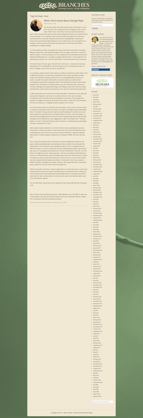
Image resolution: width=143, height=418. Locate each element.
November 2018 (97, 250)
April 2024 (96, 130)
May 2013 (95, 315)
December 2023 (97, 139)
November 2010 (97, 366)
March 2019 (96, 243)
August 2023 (96, 146)
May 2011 (95, 352)
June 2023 (96, 150)
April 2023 (96, 155)
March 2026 (96, 102)
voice (61, 202)
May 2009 (95, 389)
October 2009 (97, 380)
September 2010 (97, 371)
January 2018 (96, 255)
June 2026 (96, 95)
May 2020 (95, 227)
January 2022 (96, 190)
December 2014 (97, 285)
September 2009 (97, 382)
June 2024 (96, 125)
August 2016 (96, 273)
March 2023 (96, 157)
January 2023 (96, 162)
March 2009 (96, 394)
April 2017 (96, 262)
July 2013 (95, 310)
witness (65, 202)
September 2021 (97, 197)
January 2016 (96, 276)
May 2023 (95, 153)
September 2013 (97, 306)
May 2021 (95, 201)
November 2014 (97, 287)
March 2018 (96, 252)
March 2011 (96, 357)
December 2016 (97, 271)
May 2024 (95, 127)
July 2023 (95, 148)
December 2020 (97, 213)
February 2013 (97, 320)
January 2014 (96, 299)
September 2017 (97, 259)
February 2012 (97, 343)
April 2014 (96, 294)
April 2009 (96, 391)
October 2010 (97, 368)
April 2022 (96, 183)
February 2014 (97, 296)
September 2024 (97, 120)
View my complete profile (98, 66)
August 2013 (96, 308)
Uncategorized (56, 202)
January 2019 (96, 248)
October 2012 (97, 329)
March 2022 (96, 185)
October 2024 (97, 118)
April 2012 (96, 338)
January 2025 (96, 111)
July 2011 (95, 350)
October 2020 (97, 218)
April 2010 (96, 378)
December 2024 (97, 113)
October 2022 (97, 169)
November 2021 (97, 194)
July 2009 (95, 384)
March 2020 (96, 231)
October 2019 (97, 238)
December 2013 (97, 301)
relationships (48, 202)
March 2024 (96, 132)
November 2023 (97, 141)
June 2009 (96, 387)
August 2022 (96, 174)
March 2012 (96, 340)
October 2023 (97, 143)
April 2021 (96, 204)
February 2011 (97, 359)
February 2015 (97, 282)
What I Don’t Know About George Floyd (63, 20)
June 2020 (96, 225)
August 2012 (96, 333)
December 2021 (97, 192)
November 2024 (97, 116)
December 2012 (97, 324)
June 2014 (96, 292)
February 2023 (97, 160)
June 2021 (96, 199)
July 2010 (95, 373)
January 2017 (96, 269)
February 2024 (97, 134)
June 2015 (96, 280)
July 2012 (95, 336)
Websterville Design (86, 413)
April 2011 (96, 354)
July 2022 (95, 176)
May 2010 (95, 375)
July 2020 (95, 222)
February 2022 (97, 188)
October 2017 (97, 257)
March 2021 (96, 206)
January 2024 (96, 137)
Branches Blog (40, 202)
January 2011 (96, 361)
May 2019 (95, 241)
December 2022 (97, 164)
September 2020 (97, 220)
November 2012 (97, 327)
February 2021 (97, 208)
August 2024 (96, 123)
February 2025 (97, 109)
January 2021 (96, 211)
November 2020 (97, 215)
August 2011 (96, 347)
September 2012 (97, 331)
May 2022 (95, 181)
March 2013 (96, 317)
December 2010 (97, 364)
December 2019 (97, 236)
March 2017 (96, 264)
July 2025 (95, 106)
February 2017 (97, 266)
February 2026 (97, 104)
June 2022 (96, 178)
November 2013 (97, 303)
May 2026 (95, 97)
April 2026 (96, 99)
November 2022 (97, 167)
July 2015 (95, 278)
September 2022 (97, 171)
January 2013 (96, 322)
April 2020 (96, 229)
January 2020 (96, 234)
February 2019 (97, 245)
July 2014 (95, 289)
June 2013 (96, 313)
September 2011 (97, 345)
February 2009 (97, 396)
